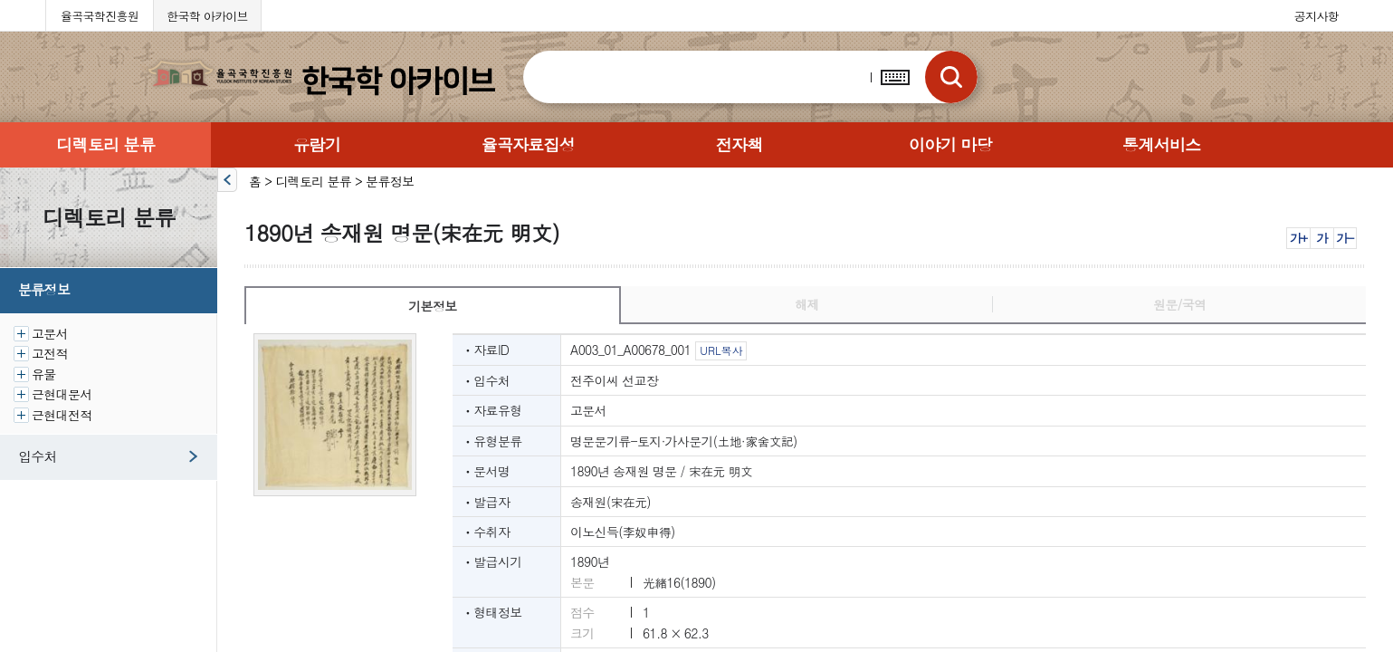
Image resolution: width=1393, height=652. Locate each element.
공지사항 (1316, 15)
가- (1344, 237)
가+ (1298, 237)
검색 (951, 77)
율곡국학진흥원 (99, 15)
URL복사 (721, 350)
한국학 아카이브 (207, 15)
